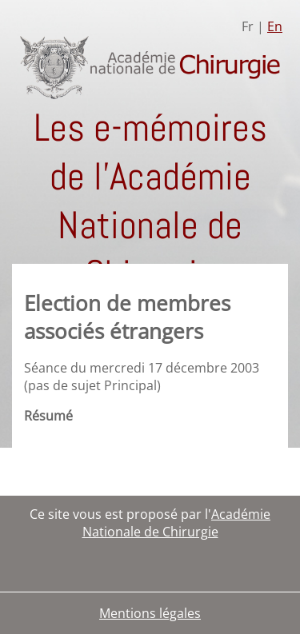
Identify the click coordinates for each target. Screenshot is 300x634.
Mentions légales (150, 613)
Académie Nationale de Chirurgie (176, 522)
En (274, 26)
